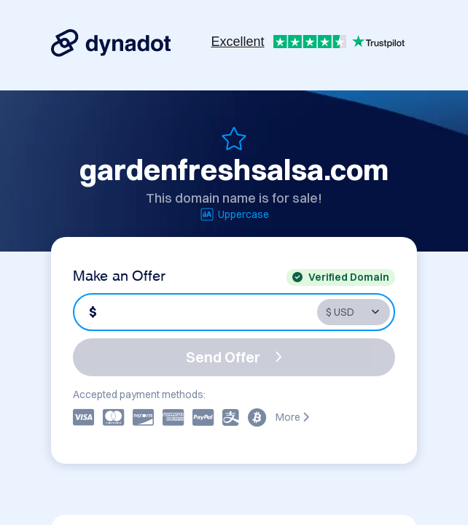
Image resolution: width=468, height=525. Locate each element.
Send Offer (234, 357)
